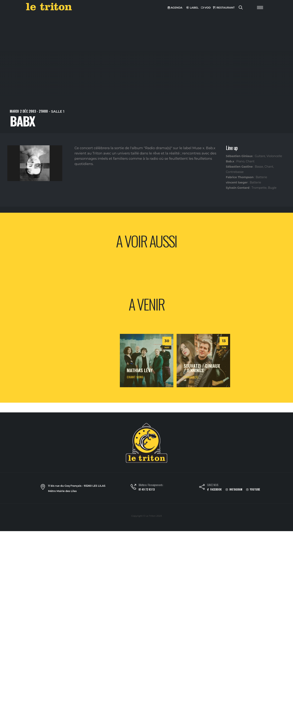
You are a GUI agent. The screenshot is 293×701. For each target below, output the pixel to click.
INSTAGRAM (234, 489)
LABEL (192, 8)
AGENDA (175, 8)
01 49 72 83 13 (147, 489)
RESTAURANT (224, 8)
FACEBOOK (214, 489)
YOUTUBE (253, 489)
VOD (206, 8)
